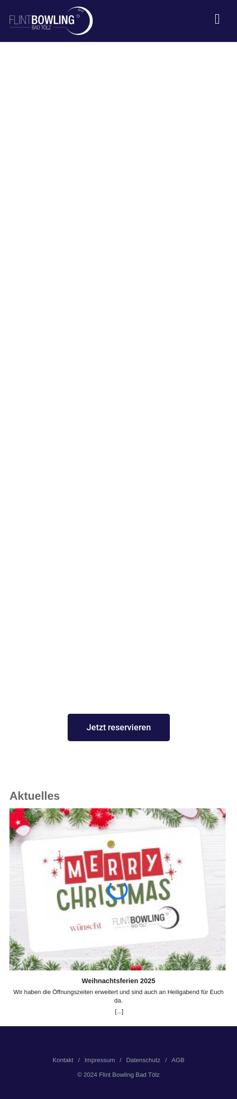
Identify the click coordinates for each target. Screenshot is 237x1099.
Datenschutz (143, 1060)
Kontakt (63, 1060)
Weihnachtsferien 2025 (119, 981)
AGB (178, 1060)
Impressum (100, 1060)
